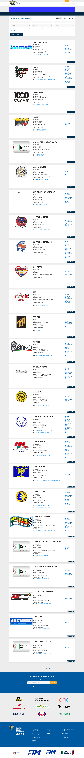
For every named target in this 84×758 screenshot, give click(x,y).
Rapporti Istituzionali (35, 734)
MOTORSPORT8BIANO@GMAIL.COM (44, 355)
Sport (25, 3)
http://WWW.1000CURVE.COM (42, 104)
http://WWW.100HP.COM (41, 129)
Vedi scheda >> (71, 62)
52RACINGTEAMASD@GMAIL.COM (43, 254)
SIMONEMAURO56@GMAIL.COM (43, 628)
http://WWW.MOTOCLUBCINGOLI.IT (43, 404)
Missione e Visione (35, 729)
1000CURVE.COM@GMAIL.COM (42, 106)
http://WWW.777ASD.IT (40, 329)
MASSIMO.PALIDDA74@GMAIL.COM (43, 279)
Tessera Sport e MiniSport (66, 732)
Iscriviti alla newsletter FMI (42, 676)
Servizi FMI (59, 0)
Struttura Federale (35, 732)
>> (50, 668)
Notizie (33, 741)
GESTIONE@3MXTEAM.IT (41, 204)
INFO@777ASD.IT (39, 330)
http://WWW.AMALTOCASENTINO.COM (44, 430)
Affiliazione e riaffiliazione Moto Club (68, 736)
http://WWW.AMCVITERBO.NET (42, 505)
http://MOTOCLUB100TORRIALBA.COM (44, 54)
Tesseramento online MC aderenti (68, 729)
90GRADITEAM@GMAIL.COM (42, 379)
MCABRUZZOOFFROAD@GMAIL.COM (44, 653)
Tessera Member (65, 727)
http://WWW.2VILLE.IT (40, 154)
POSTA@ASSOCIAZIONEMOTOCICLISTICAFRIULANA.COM (48, 480)
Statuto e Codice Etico (35, 730)
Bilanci (33, 733)
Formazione (58, 3)
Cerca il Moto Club (16, 34)
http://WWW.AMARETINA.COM (42, 454)
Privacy (33, 742)
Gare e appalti (34, 740)
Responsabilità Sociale (35, 736)
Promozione (41, 3)
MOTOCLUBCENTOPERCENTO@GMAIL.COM (45, 79)
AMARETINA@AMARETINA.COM (43, 455)
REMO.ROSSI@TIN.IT (40, 532)
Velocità (48, 729)
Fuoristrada (49, 727)
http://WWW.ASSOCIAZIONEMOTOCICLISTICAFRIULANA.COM (48, 479)
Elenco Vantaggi (64, 734)
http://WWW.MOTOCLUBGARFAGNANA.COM (45, 530)
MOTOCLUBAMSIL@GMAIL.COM (43, 578)
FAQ (63, 0)
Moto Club (55, 0)
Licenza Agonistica (65, 733)
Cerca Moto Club (65, 737)
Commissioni (40, 0)
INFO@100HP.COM (40, 131)
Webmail (81, 0)
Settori (35, 0)
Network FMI (76, 0)
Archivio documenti (65, 738)
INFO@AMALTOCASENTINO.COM (43, 432)
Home (11, 13)
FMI (31, 0)
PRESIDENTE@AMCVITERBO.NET (43, 507)
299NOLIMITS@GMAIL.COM (42, 179)
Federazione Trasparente (36, 737)
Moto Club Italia (64, 730)
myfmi (67, 0)
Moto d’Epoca (49, 730)
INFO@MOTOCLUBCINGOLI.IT (42, 405)
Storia (33, 727)
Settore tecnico (49, 3)
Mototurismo (33, 3)
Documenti (71, 0)
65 (46, 668)
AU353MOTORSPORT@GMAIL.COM (43, 603)
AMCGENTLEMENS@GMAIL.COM (43, 555)
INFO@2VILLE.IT (39, 155)
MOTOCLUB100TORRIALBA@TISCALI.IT (44, 56)
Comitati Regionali (47, 0)
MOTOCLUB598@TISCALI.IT (42, 305)
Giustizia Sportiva (35, 738)
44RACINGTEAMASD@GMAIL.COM (43, 229)
